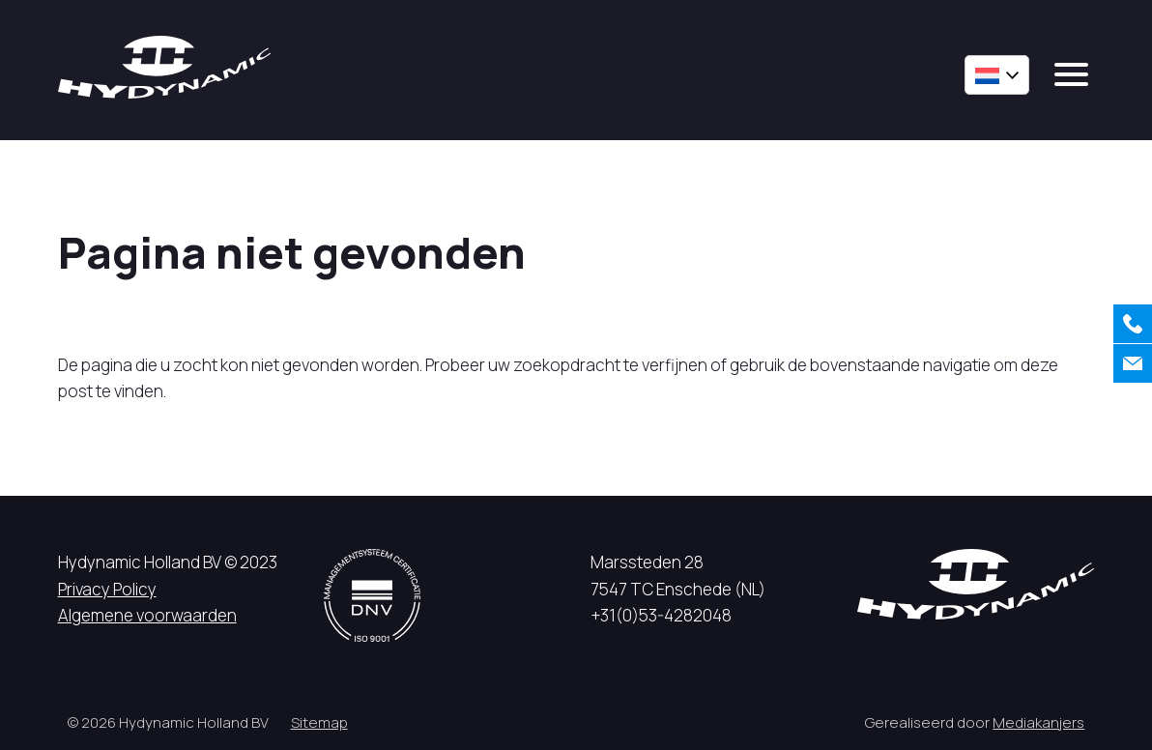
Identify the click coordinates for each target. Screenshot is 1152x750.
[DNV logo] (372, 595)
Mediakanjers (1038, 722)
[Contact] (1132, 363)
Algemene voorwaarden (147, 615)
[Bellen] (1132, 323)
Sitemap (319, 722)
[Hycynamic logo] (164, 67)
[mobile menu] (1071, 74)
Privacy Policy (107, 589)
